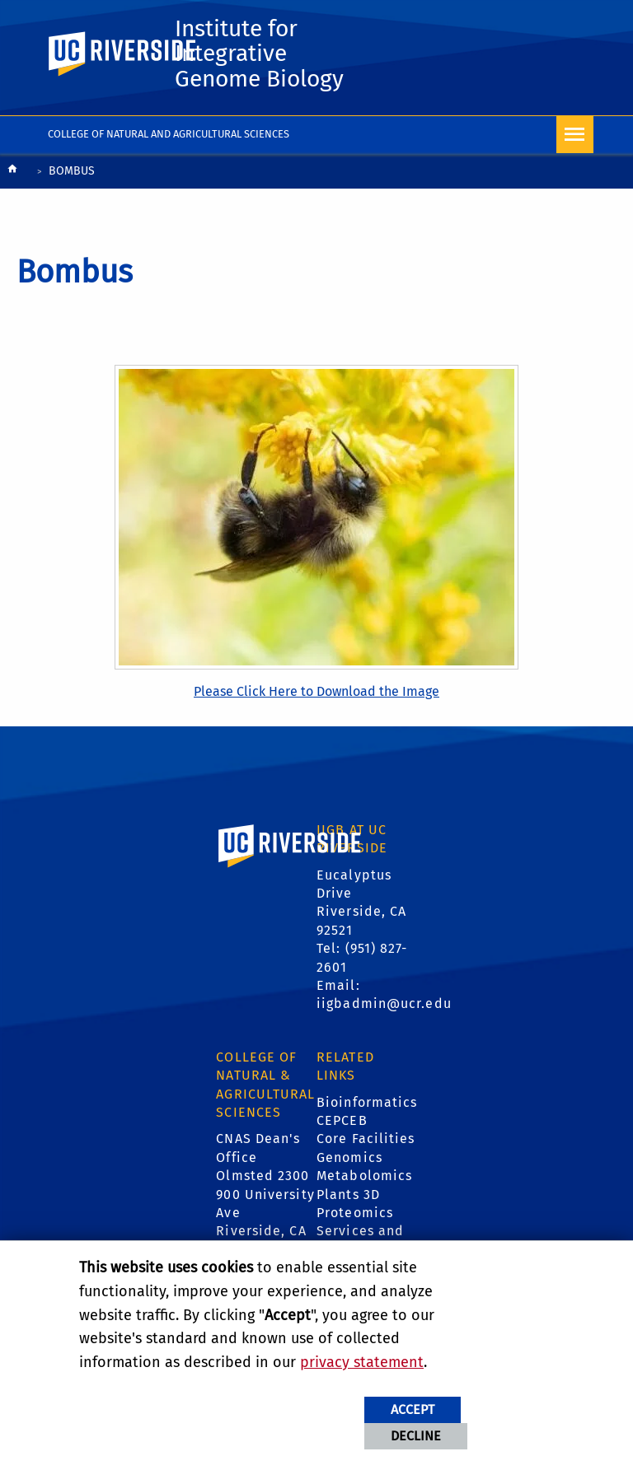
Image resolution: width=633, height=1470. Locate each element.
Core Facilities (365, 1141)
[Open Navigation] (574, 137)
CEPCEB (342, 1123)
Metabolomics (364, 1178)
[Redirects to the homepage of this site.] (12, 175)
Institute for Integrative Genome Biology (264, 55)
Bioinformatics (366, 1104)
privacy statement (362, 1362)
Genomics (349, 1159)
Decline (416, 1436)
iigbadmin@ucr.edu (384, 1006)
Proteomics (354, 1215)
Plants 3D (348, 1196)
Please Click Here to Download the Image (316, 694)
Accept (412, 1409)
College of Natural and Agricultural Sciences (168, 136)
